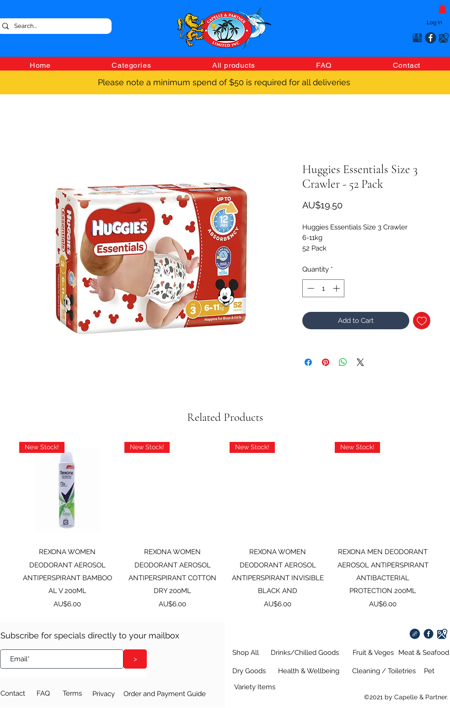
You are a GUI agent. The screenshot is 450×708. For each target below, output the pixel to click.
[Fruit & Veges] (372, 652)
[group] (225, 525)
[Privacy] (105, 693)
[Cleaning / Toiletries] (384, 671)
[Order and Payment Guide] (168, 693)
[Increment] (337, 288)
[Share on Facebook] (308, 362)
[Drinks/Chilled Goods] (302, 652)
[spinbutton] (323, 288)
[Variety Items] (253, 687)
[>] (135, 659)
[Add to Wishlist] (422, 321)
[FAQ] (48, 693)
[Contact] (18, 693)
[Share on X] (360, 362)
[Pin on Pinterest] (325, 362)
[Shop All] (242, 652)
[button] (442, 8)
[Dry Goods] (245, 671)
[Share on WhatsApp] (343, 362)
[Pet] (428, 671)
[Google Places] (417, 38)
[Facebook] (430, 38)
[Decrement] (310, 288)
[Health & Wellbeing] (308, 671)
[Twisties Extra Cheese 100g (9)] (414, 633)
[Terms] (74, 693)
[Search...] (53, 26)
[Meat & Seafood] (422, 652)
